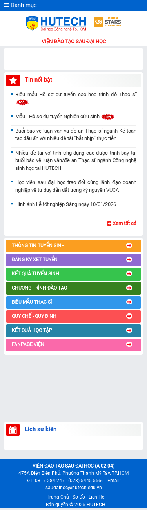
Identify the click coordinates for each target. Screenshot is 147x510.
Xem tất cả (121, 223)
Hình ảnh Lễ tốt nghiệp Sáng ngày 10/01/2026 (65, 204)
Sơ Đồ (79, 497)
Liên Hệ (96, 497)
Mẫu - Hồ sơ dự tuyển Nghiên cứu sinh (65, 116)
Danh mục (20, 5)
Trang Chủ (58, 497)
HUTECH (96, 504)
